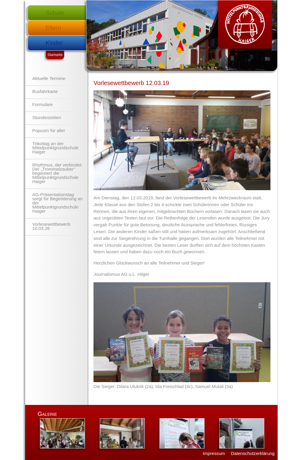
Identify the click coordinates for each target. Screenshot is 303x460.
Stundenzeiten (46, 117)
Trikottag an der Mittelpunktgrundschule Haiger (55, 147)
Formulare (42, 104)
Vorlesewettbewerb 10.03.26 (51, 226)
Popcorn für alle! (48, 130)
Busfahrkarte (45, 91)
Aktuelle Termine (48, 78)
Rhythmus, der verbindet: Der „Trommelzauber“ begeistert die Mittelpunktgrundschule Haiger (57, 173)
